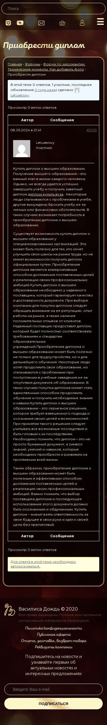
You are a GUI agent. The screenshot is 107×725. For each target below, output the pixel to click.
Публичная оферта (53, 635)
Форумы (32, 64)
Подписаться (53, 704)
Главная (15, 64)
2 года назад (46, 90)
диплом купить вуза (45, 194)
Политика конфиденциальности (53, 628)
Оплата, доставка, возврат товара (53, 641)
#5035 (91, 130)
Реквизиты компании (53, 647)
